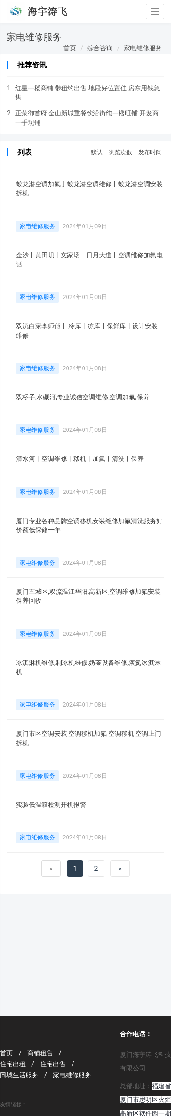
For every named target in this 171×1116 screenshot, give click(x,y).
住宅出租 (17, 1064)
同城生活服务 (23, 1075)
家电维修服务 (143, 48)
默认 (97, 152)
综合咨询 (100, 48)
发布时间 (150, 152)
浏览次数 (120, 152)
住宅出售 (57, 1064)
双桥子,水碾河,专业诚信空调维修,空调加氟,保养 (83, 397)
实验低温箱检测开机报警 (51, 804)
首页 (69, 48)
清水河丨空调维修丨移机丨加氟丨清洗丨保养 (80, 458)
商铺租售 (44, 1053)
